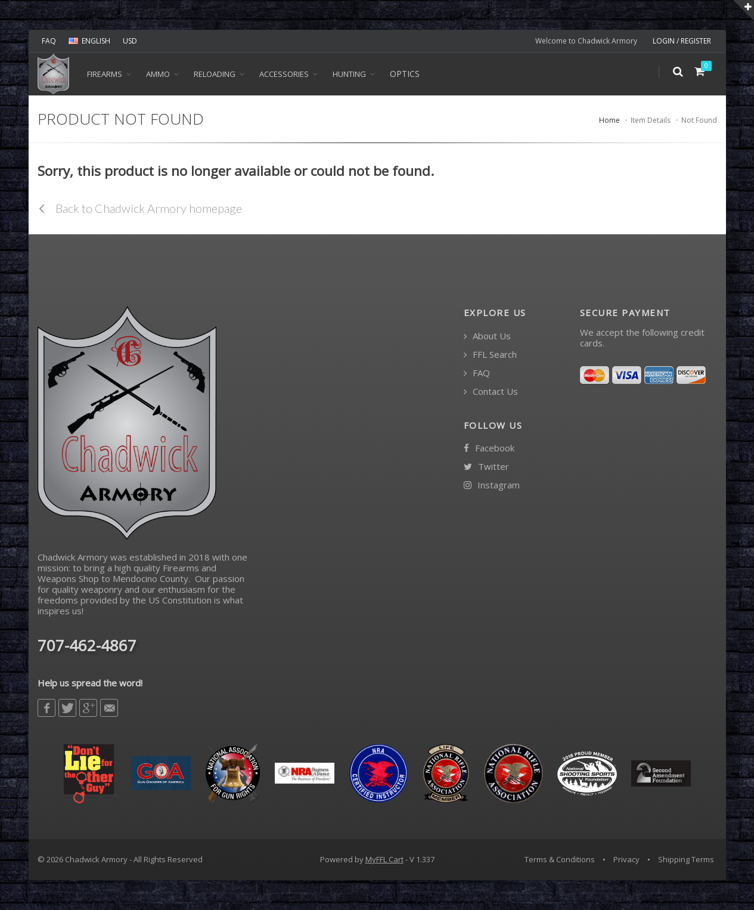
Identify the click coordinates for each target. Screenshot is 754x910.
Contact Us (491, 391)
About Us (487, 336)
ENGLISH (89, 41)
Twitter (486, 466)
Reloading (214, 74)
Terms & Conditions (560, 859)
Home (609, 120)
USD (130, 41)
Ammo (158, 74)
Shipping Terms (686, 859)
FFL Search (490, 354)
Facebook (489, 448)
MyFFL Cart (384, 859)
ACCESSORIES (284, 74)
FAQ (49, 41)
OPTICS (405, 73)
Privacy (626, 859)
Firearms (104, 74)
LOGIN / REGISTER (682, 41)
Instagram (492, 485)
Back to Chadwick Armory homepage (140, 208)
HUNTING (349, 74)
